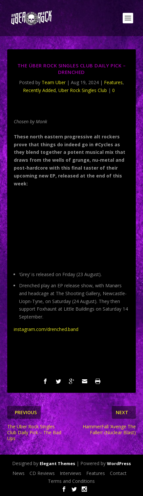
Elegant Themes (57, 463)
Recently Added (39, 90)
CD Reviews (42, 473)
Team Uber (54, 82)
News (18, 473)
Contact (118, 473)
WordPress (119, 463)
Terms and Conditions (71, 481)
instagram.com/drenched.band (46, 329)
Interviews (70, 473)
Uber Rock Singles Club (82, 90)
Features (113, 82)
